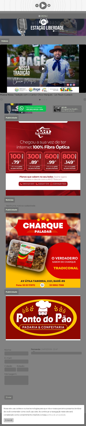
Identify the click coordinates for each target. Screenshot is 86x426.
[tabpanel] (43, 70)
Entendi (8, 420)
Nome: (7, 350)
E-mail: (8, 358)
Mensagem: (10, 374)
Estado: (21, 366)
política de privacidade (56, 415)
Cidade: (8, 366)
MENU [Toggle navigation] (43, 16)
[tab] (40, 99)
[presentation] (21, 390)
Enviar (8, 397)
